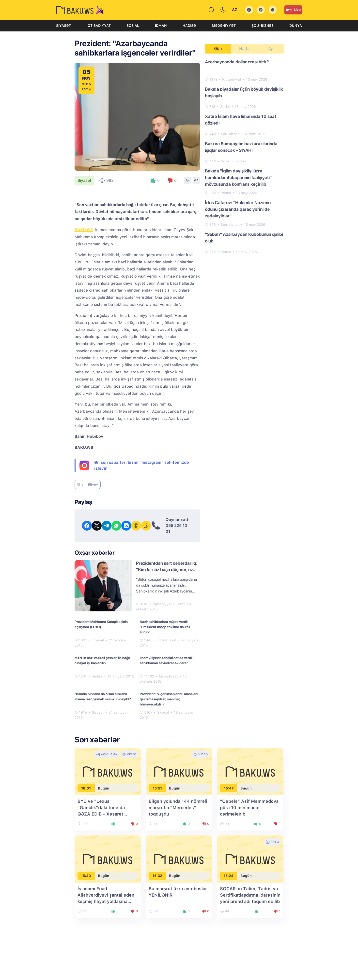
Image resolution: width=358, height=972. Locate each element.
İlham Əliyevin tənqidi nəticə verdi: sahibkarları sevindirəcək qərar (166, 660)
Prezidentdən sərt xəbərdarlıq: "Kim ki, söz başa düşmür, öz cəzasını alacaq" (166, 569)
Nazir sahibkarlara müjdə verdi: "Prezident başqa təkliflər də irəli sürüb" (165, 627)
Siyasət (63, 26)
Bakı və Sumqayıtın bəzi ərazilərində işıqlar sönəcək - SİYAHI (241, 147)
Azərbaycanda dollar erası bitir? (237, 61)
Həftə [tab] (244, 48)
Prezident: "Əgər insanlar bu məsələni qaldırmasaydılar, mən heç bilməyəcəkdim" (169, 699)
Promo (226, 193)
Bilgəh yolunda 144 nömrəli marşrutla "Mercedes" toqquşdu (178, 808)
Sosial (132, 26)
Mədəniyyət (224, 26)
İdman (161, 26)
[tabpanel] (244, 156)
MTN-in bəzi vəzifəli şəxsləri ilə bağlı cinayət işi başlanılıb (102, 660)
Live (293, 10)
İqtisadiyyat (99, 26)
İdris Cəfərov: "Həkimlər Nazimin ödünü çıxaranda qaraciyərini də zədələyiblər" (238, 209)
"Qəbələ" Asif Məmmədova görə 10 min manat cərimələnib (249, 808)
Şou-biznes (262, 26)
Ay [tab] (270, 48)
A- (188, 180)
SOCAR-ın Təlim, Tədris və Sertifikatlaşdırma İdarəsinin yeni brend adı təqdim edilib (250, 895)
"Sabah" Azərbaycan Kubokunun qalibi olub (244, 237)
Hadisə (189, 26)
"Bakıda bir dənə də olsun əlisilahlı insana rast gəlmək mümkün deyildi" (103, 696)
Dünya (295, 26)
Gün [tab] (218, 48)
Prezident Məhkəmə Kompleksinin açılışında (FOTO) (101, 624)
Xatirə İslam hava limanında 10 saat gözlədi (240, 120)
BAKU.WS (84, 229)
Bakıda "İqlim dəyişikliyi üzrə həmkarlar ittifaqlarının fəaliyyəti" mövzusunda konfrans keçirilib (238, 177)
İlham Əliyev (87, 484)
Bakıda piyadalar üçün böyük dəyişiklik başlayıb (244, 92)
